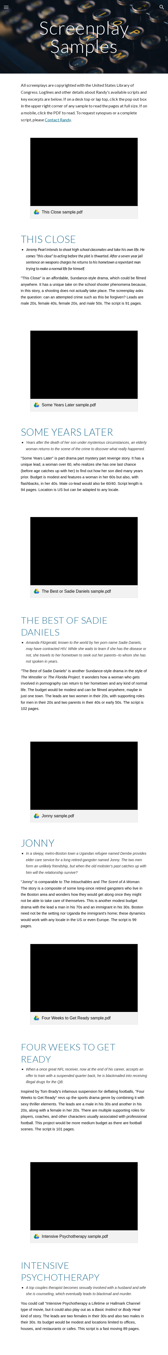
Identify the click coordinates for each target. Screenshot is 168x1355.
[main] (84, 37)
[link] (84, 178)
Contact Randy (58, 119)
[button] (6, 7)
